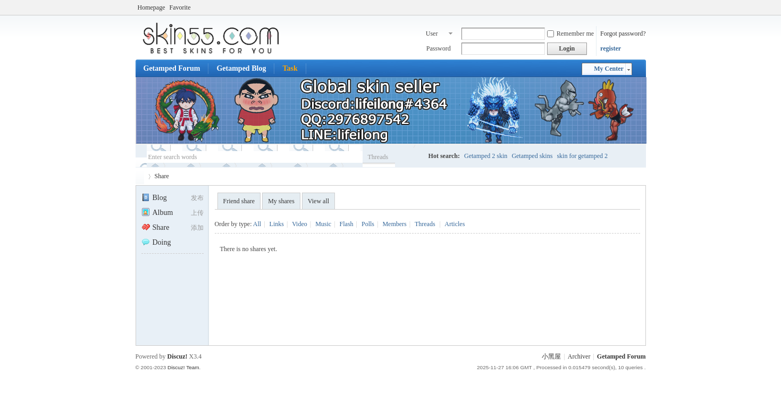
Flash (347, 224)
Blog (154, 198)
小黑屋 (551, 356)
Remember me (570, 33)
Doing (156, 242)
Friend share (239, 201)
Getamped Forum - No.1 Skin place (140, 176)
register (610, 48)
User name (433, 34)
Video (299, 224)
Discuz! (177, 356)
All (257, 224)
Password (438, 48)
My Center (609, 68)
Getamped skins (531, 156)
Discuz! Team (183, 367)
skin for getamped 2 (582, 156)
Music (323, 224)
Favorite (179, 7)
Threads (378, 157)
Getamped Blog (241, 68)
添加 (197, 227)
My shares (281, 201)
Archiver (579, 356)
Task (289, 68)
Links (277, 224)
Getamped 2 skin (485, 156)
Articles (454, 224)
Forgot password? (622, 33)
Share (162, 176)
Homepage (151, 7)
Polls (368, 224)
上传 (197, 213)
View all (318, 201)
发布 (197, 198)
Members (394, 224)
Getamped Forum (172, 68)
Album (157, 213)
